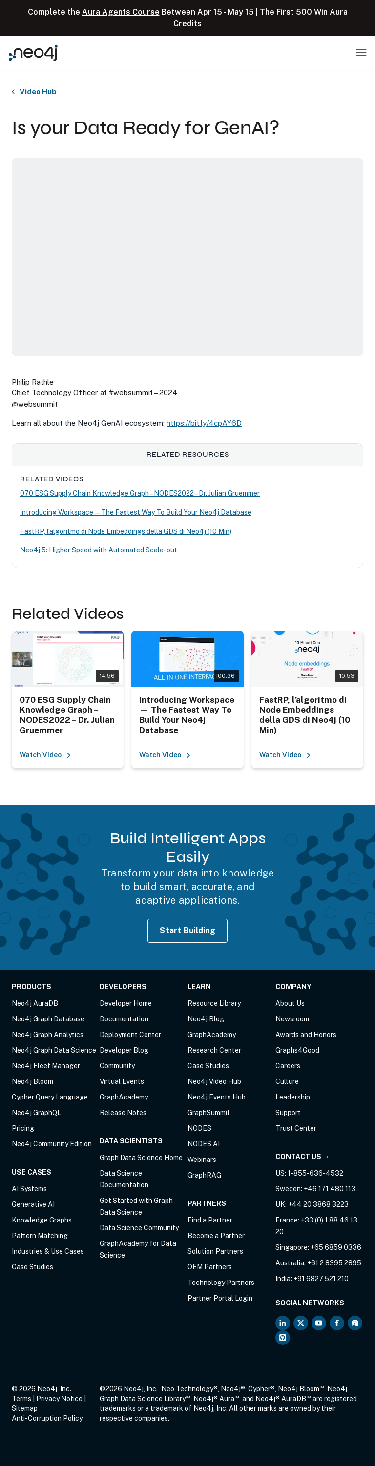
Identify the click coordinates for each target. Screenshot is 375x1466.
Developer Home (126, 1003)
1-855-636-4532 (315, 1173)
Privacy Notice (59, 1399)
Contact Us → (302, 1157)
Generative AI (33, 1204)
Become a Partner (216, 1236)
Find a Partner (210, 1220)
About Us (290, 1003)
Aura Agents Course (121, 12)
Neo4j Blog (206, 1019)
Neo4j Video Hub (214, 1081)
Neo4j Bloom (32, 1081)
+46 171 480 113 (329, 1189)
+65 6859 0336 (336, 1247)
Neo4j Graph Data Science (54, 1050)
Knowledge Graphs (42, 1220)
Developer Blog (124, 1050)
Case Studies (32, 1267)
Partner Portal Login (220, 1298)
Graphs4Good (297, 1050)
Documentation (124, 1019)
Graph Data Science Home (141, 1157)
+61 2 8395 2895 (334, 1263)
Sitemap (25, 1408)
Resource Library (214, 1003)
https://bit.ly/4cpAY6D (204, 423)
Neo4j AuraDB (35, 1003)
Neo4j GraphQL (36, 1113)
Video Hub (38, 91)
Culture (287, 1081)
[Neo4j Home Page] (33, 52)
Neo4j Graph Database (48, 1019)
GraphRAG (204, 1175)
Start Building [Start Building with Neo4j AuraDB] (187, 930)
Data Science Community (139, 1228)
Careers (287, 1066)
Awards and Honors (305, 1034)
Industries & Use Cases (48, 1251)
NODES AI (204, 1144)
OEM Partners (210, 1267)
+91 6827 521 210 (321, 1279)
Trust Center (295, 1128)
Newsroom (292, 1019)
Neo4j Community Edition (52, 1144)
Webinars (202, 1159)
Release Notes (123, 1113)
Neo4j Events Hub (217, 1097)
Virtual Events (122, 1081)
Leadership (292, 1097)
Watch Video (45, 755)
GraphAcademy (124, 1097)
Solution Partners (215, 1251)
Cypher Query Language (50, 1097)
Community (117, 1066)
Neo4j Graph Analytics (47, 1034)
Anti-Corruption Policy (47, 1418)
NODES (199, 1128)
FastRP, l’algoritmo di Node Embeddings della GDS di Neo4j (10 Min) (125, 531)
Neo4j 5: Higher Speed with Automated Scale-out (98, 550)
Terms (21, 1399)
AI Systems (29, 1189)
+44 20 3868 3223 (318, 1204)
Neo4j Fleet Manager (46, 1066)
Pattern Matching (40, 1236)
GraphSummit (209, 1113)
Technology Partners (221, 1282)
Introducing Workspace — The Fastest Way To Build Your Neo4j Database (135, 512)
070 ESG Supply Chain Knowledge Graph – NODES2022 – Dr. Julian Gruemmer (140, 493)
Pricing (23, 1128)
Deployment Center (130, 1034)
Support (288, 1113)
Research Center (214, 1050)
